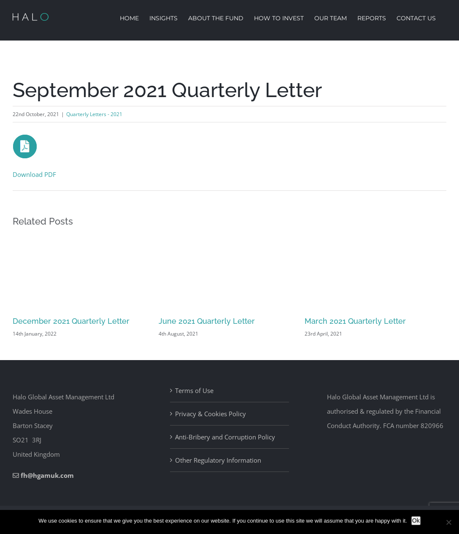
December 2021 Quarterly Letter (71, 321)
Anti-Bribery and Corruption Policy (225, 437)
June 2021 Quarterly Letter (207, 321)
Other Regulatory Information (218, 460)
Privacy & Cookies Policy (210, 413)
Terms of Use (194, 390)
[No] (448, 522)
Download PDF (34, 174)
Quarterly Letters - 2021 (94, 114)
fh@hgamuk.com (47, 475)
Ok (416, 520)
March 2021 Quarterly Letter (355, 321)
